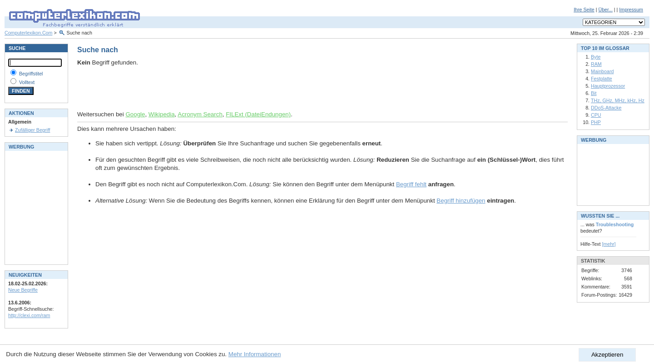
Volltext (27, 82)
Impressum (631, 9)
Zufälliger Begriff (32, 130)
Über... (605, 9)
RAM (596, 64)
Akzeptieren (607, 354)
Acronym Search (200, 114)
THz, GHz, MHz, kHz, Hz (617, 100)
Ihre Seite (584, 9)
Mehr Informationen (254, 354)
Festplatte (601, 78)
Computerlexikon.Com (28, 32)
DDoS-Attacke (606, 107)
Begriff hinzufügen (460, 200)
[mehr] (608, 244)
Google (135, 114)
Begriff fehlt (411, 184)
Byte (595, 57)
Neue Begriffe (23, 290)
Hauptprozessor (608, 86)
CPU (596, 115)
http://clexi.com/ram (29, 315)
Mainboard (602, 71)
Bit (593, 93)
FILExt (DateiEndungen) (258, 114)
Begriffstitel (31, 73)
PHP (596, 122)
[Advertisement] (183, 88)
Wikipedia (162, 114)
